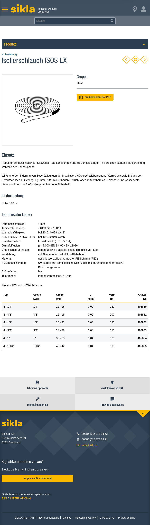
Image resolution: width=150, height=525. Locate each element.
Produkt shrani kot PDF (95, 97)
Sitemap (66, 517)
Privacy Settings (126, 517)
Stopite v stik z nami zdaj (37, 478)
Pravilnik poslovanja (48, 517)
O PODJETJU (107, 517)
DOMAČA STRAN (24, 517)
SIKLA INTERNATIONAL (17, 498)
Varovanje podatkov (85, 517)
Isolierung (9, 54)
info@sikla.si (89, 445)
